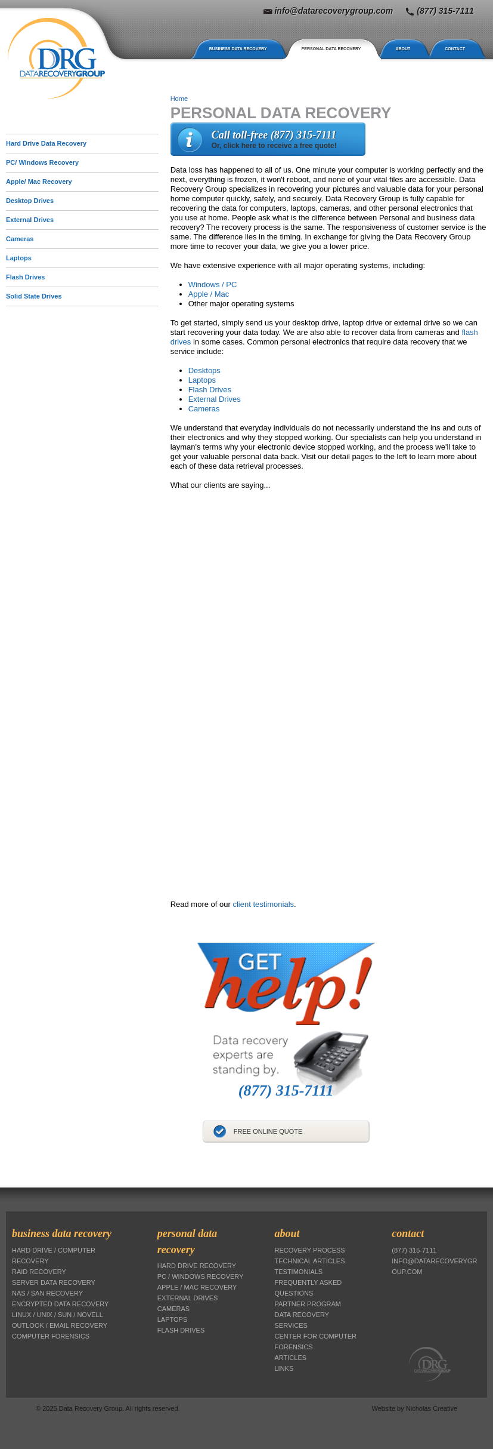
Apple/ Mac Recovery (39, 181)
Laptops (19, 258)
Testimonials (299, 1271)
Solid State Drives (34, 296)
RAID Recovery (39, 1271)
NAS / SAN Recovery (47, 1293)
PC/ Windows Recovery (42, 162)
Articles (291, 1357)
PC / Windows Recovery (200, 1276)
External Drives (214, 399)
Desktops (204, 370)
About (402, 49)
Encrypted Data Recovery (60, 1304)
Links (284, 1368)
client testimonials (263, 904)
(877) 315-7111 (445, 11)
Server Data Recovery (53, 1282)
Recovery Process (310, 1250)
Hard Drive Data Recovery (46, 143)
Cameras (204, 408)
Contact (455, 49)
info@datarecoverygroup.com (333, 11)
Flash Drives (209, 389)
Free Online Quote (268, 1131)
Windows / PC (212, 284)
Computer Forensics (50, 1336)
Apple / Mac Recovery (197, 1287)
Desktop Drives (30, 200)
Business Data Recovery (238, 49)
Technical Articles (310, 1261)
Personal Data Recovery (331, 49)
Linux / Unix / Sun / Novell (57, 1314)
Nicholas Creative (431, 1408)
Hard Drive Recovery (196, 1265)
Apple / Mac (209, 294)
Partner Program (308, 1304)
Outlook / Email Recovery (59, 1325)
